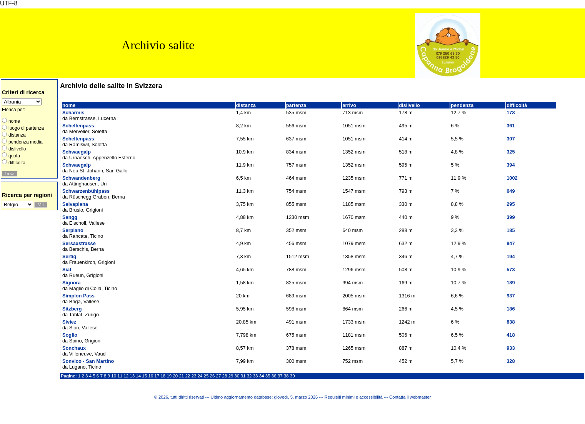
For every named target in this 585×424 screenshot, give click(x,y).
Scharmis (73, 112)
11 (119, 376)
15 (144, 376)
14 (138, 376)
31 (243, 376)
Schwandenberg (81, 178)
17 (156, 376)
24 (200, 376)
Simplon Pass (78, 296)
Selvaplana (75, 204)
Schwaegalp (76, 152)
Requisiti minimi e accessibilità (354, 397)
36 (274, 376)
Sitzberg (72, 309)
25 (206, 376)
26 (212, 376)
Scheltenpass (78, 126)
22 (187, 376)
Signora (71, 282)
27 (218, 376)
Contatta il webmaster (410, 397)
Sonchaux (74, 348)
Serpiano (72, 230)
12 (125, 376)
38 (286, 376)
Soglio (69, 335)
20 (175, 376)
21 (181, 376)
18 (162, 376)
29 (230, 376)
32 (249, 376)
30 (237, 376)
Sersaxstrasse (79, 243)
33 (255, 376)
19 (169, 376)
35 (267, 376)
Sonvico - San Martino (88, 361)
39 (292, 376)
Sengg (69, 217)
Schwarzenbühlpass (86, 191)
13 (132, 376)
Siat (66, 269)
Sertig (69, 256)
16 (150, 376)
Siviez (69, 322)
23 (193, 376)
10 (113, 376)
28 (224, 376)
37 (280, 376)
